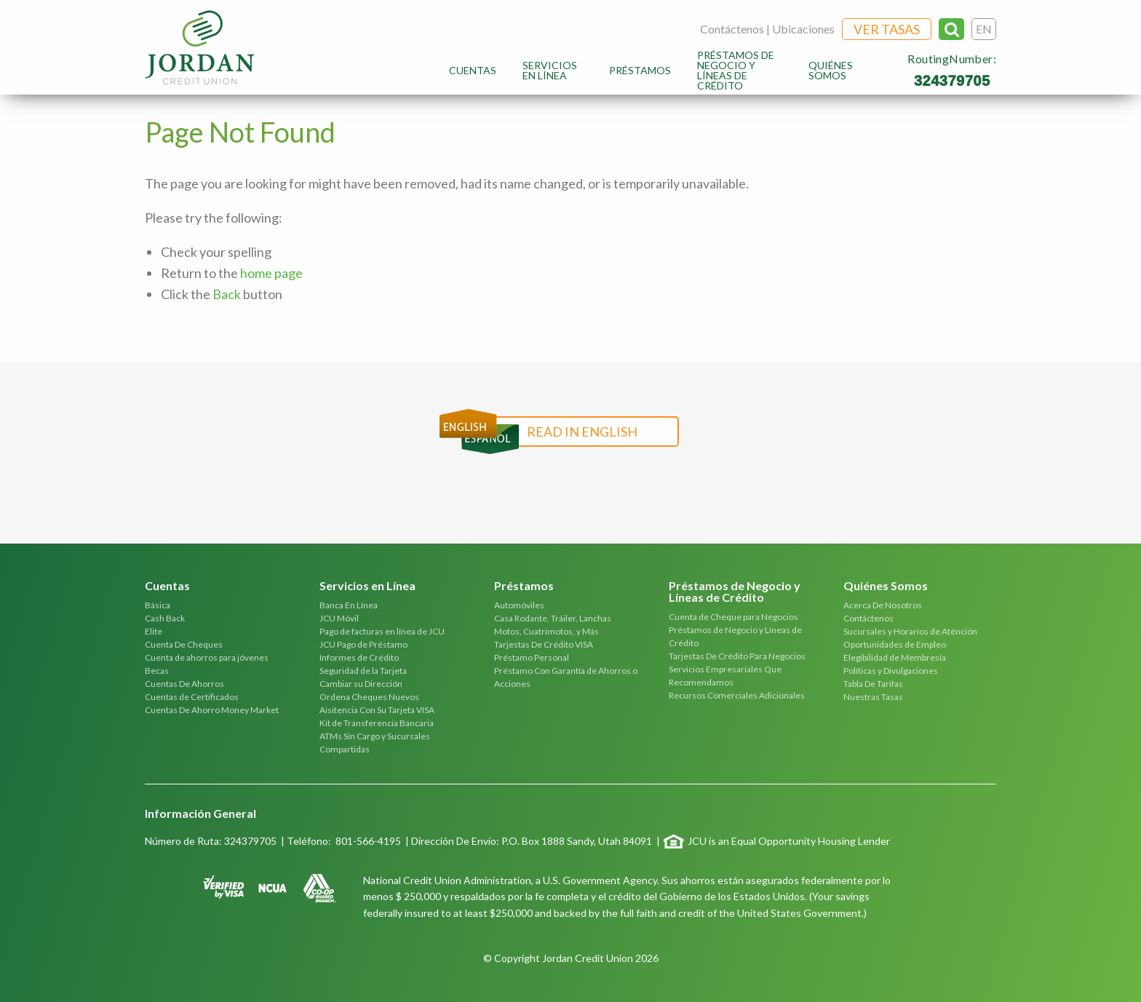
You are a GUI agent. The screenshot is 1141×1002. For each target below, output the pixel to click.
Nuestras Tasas (873, 696)
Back (226, 294)
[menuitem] (472, 70)
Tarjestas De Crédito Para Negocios (737, 656)
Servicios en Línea (549, 70)
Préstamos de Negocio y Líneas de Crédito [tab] (734, 592)
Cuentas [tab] (167, 586)
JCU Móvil (339, 618)
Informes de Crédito (359, 657)
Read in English (582, 432)
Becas (157, 670)
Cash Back (165, 618)
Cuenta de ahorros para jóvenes (207, 657)
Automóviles (519, 605)
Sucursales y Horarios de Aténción (910, 631)
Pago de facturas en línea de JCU (382, 631)
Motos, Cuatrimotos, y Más (546, 631)
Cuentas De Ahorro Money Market (212, 709)
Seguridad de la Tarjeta (363, 670)
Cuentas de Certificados (192, 696)
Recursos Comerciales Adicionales (737, 695)
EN (984, 29)
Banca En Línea (348, 605)
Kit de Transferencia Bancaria (376, 722)
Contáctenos (732, 29)
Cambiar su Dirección (360, 683)
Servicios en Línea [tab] (367, 586)
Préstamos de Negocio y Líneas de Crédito (735, 70)
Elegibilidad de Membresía (894, 657)
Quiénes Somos (830, 70)
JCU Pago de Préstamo (363, 644)
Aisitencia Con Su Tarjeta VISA (376, 709)
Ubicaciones (803, 29)
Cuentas (472, 70)
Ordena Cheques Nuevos (369, 696)
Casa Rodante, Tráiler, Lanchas (552, 618)
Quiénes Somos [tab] (885, 586)
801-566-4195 (368, 841)
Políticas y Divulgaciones (890, 670)
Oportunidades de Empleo (894, 644)
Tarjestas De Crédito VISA (543, 644)
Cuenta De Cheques (184, 644)
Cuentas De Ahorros (184, 683)
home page (271, 273)
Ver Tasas (887, 29)
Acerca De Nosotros (882, 605)
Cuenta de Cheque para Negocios (733, 616)
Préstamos (640, 70)
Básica (157, 605)
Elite (153, 631)
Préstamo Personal (531, 657)
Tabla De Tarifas (873, 683)
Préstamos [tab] (524, 586)
